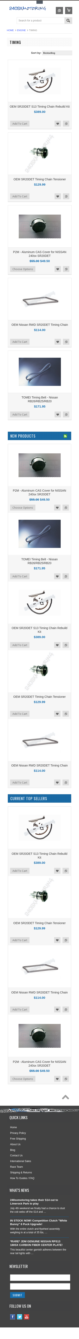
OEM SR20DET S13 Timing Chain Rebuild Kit (40, 106)
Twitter (19, 1316)
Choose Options (22, 269)
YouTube (26, 1316)
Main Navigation (10, 21)
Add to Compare (66, 124)
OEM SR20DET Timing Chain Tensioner (39, 179)
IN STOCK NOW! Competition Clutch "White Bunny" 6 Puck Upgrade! (38, 1222)
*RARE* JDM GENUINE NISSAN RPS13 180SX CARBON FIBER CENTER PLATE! (36, 1243)
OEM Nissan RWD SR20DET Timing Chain (40, 324)
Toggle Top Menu (39, 2)
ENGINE (21, 30)
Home (10, 30)
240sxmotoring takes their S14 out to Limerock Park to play (34, 1201)
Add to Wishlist (58, 124)
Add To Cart (19, 123)
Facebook (12, 1316)
